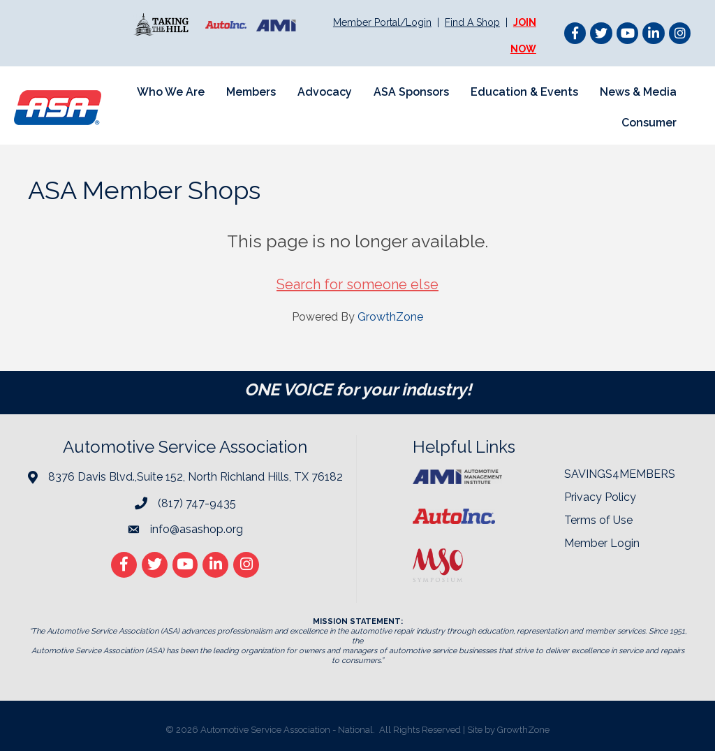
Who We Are (171, 92)
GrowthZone (390, 316)
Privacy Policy (600, 497)
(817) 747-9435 (197, 503)
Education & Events (524, 92)
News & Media (638, 92)
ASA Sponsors (411, 92)
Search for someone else (357, 284)
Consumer (649, 122)
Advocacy (324, 92)
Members (251, 92)
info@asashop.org (196, 529)
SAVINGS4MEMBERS (619, 474)
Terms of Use (598, 520)
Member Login (602, 543)
